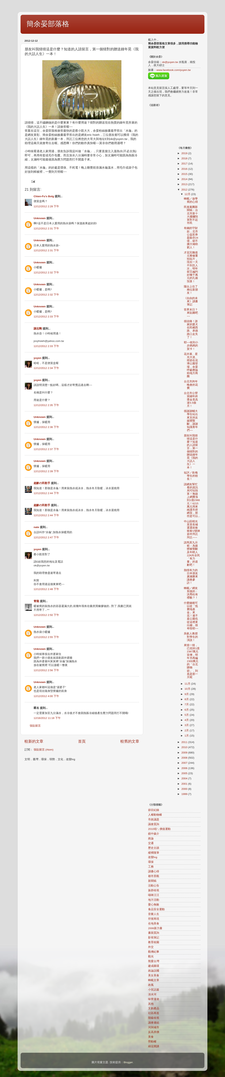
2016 (184, 168)
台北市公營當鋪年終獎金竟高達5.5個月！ (191, 399)
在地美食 (153, 923)
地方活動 (153, 899)
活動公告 (153, 885)
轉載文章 (153, 980)
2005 (184, 773)
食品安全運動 (156, 909)
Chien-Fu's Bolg (44, 196)
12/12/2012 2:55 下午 (46, 637)
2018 (184, 158)
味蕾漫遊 (153, 999)
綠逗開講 (153, 1046)
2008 (184, 757)
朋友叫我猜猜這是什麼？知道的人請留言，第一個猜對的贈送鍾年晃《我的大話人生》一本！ (191, 451)
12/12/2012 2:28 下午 (46, 206)
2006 (184, 768)
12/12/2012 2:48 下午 (46, 589)
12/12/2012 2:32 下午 (46, 272)
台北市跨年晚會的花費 (191, 384)
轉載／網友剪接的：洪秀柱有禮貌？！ (191, 593)
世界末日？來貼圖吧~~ (191, 312)
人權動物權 (155, 814)
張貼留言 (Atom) (43, 749)
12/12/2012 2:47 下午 (46, 537)
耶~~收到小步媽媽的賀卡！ (191, 345)
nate (36, 527)
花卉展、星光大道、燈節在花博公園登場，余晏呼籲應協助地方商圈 (191, 365)
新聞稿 (152, 880)
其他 (151, 1003)
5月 (187, 714)
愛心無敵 (153, 904)
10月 (188, 688)
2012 (184, 189)
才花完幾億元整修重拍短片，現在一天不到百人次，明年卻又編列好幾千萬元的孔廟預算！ (191, 267)
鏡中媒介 (153, 833)
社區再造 (153, 1013)
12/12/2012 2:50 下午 (46, 615)
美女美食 (153, 975)
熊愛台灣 (153, 961)
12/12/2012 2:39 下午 (46, 471)
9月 (187, 694)
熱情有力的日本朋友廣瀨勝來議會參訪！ (191, 576)
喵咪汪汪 (153, 895)
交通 (151, 843)
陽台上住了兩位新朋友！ (191, 289)
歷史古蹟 (153, 847)
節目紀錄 (153, 810)
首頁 (82, 741)
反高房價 (153, 1032)
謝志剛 (38, 328)
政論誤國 (153, 970)
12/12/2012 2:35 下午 (46, 405)
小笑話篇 (153, 989)
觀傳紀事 (153, 951)
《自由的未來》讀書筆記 (191, 301)
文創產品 (153, 1008)
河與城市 (153, 1027)
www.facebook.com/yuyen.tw (173, 69)
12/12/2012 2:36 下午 (46, 427)
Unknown (40, 218)
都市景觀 (153, 876)
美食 (151, 1036)
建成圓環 (153, 965)
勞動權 (152, 1041)
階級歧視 (153, 1017)
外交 (151, 947)
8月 (187, 699)
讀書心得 (153, 871)
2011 (184, 742)
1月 (187, 735)
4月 (187, 720)
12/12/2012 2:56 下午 (46, 670)
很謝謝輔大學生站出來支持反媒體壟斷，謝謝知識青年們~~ (191, 421)
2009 (184, 752)
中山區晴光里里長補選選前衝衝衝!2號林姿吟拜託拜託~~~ (192, 529)
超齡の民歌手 (42, 483)
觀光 (151, 956)
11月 (188, 683)
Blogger (128, 1062)
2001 (184, 783)
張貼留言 (35, 725)
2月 (187, 730)
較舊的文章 (129, 741)
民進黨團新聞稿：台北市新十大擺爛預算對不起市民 (191, 214)
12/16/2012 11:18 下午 (47, 718)
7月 (187, 704)
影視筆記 (153, 937)
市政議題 (153, 819)
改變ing (152, 857)
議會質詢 (153, 824)
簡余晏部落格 (47, 24)
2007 (184, 762)
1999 (184, 794)
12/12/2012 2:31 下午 (46, 228)
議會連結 (153, 1022)
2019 (184, 153)
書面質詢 (153, 932)
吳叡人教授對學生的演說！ (191, 636)
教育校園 (153, 942)
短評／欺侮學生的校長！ (191, 475)
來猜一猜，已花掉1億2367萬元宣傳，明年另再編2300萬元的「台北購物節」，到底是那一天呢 (191, 661)
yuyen (37, 357)
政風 (151, 984)
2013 (184, 184)
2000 (184, 788)
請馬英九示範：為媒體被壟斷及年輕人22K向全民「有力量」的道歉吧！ (192, 553)
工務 (151, 866)
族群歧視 (153, 890)
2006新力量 (155, 928)
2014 (184, 179)
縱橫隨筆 (153, 852)
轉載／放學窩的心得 (191, 200)
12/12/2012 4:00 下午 (46, 696)
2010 (184, 747)
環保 (151, 861)
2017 (184, 163)
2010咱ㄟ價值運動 (159, 828)
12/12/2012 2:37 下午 (46, 449)
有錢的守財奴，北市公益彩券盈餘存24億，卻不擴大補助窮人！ (191, 238)
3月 (187, 725)
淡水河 (152, 994)
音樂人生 (153, 914)
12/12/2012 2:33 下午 (46, 316)
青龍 (36, 601)
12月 (188, 194)
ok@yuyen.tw (170, 62)
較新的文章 (34, 741)
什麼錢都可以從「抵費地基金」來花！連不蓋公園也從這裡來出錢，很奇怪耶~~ (191, 615)
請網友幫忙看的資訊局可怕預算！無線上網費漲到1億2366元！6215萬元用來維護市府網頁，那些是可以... (192, 500)
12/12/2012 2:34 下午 (46, 368)
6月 (187, 709)
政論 (151, 838)
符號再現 (153, 918)
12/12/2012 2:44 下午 (46, 493)
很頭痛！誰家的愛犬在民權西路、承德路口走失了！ (191, 329)
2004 (184, 778)
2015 (184, 174)
